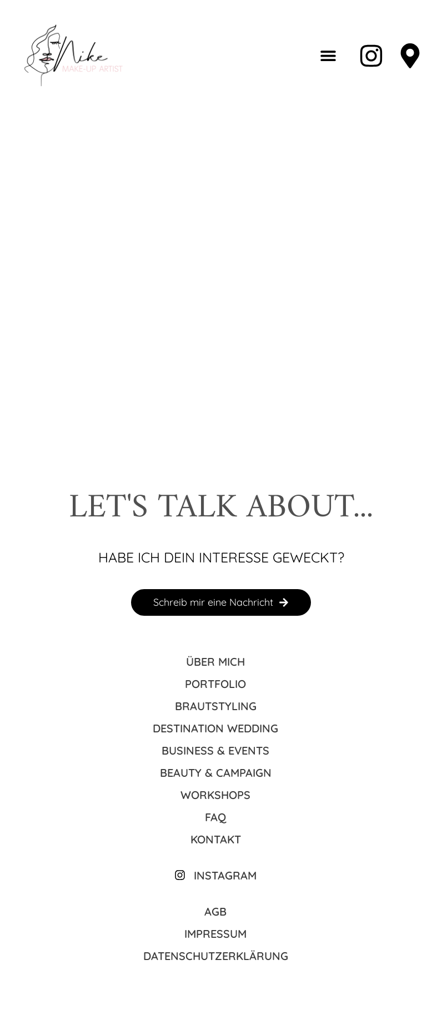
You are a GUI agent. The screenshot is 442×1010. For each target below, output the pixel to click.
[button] (328, 55)
